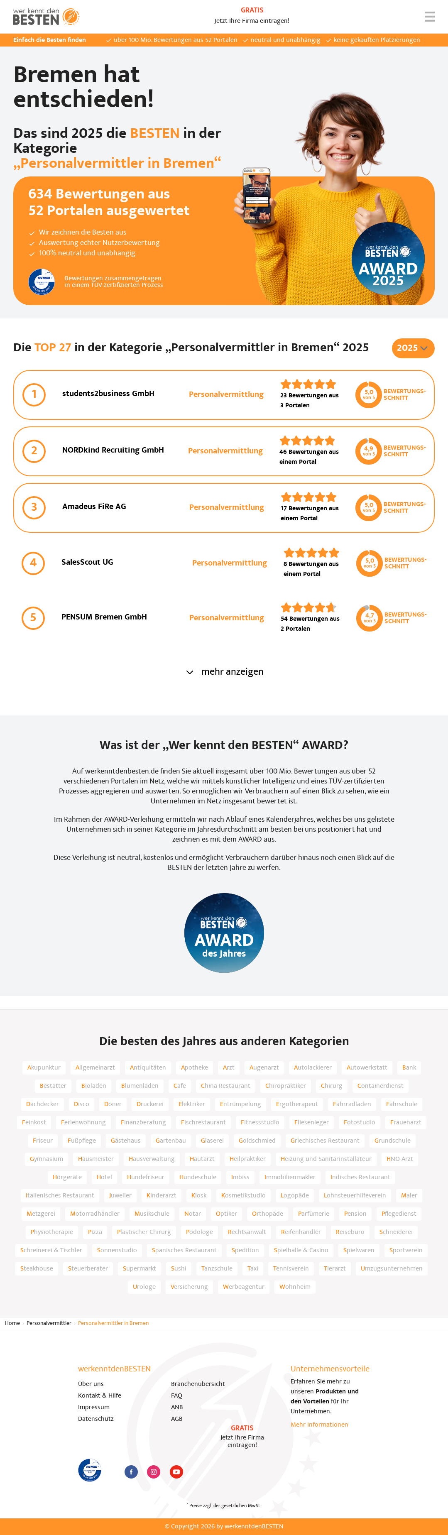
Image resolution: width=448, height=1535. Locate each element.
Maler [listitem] (409, 1195)
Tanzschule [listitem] (217, 1269)
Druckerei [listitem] (150, 1104)
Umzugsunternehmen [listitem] (392, 1269)
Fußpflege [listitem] (82, 1141)
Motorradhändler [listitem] (95, 1214)
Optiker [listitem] (226, 1214)
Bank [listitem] (409, 1068)
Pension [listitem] (355, 1214)
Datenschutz (96, 1419)
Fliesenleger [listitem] (311, 1122)
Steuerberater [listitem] (88, 1269)
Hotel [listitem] (104, 1177)
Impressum (94, 1407)
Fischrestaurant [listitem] (203, 1122)
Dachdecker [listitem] (42, 1104)
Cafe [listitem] (180, 1086)
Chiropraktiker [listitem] (285, 1086)
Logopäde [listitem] (295, 1195)
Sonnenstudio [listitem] (117, 1250)
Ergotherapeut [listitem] (297, 1104)
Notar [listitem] (192, 1214)
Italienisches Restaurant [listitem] (60, 1195)
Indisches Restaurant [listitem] (360, 1177)
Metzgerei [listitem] (41, 1214)
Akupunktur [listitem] (44, 1068)
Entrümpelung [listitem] (240, 1104)
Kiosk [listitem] (198, 1195)
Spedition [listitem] (245, 1250)
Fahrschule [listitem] (401, 1104)
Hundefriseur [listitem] (145, 1177)
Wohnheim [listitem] (295, 1287)
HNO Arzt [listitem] (400, 1159)
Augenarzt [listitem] (264, 1068)
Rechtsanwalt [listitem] (247, 1232)
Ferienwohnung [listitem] (83, 1122)
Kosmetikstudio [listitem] (243, 1195)
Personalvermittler (49, 1323)
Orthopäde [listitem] (267, 1214)
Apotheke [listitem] (194, 1068)
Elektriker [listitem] (192, 1104)
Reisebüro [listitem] (350, 1232)
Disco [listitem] (81, 1104)
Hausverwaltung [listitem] (152, 1159)
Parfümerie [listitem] (313, 1214)
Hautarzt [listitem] (202, 1159)
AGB (177, 1419)
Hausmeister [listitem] (96, 1159)
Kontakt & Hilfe (99, 1396)
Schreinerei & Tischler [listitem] (51, 1250)
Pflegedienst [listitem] (399, 1214)
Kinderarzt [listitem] (161, 1195)
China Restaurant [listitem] (225, 1086)
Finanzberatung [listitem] (143, 1122)
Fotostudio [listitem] (359, 1122)
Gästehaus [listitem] (126, 1141)
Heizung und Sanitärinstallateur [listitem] (326, 1159)
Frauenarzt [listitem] (405, 1122)
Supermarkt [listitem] (139, 1269)
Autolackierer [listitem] (313, 1068)
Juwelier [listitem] (120, 1195)
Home (12, 1323)
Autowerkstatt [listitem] (367, 1068)
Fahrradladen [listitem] (352, 1104)
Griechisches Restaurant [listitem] (325, 1141)
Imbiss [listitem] (240, 1177)
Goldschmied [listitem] (257, 1141)
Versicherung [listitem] (189, 1287)
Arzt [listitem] (229, 1068)
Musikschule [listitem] (152, 1214)
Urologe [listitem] (144, 1287)
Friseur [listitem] (43, 1141)
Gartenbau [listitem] (171, 1141)
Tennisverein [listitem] (291, 1269)
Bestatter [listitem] (53, 1086)
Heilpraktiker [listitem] (248, 1159)
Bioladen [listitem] (93, 1086)
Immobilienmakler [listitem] (290, 1177)
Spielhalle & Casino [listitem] (301, 1250)
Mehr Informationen (319, 1425)
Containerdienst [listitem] (380, 1086)
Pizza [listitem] (95, 1232)
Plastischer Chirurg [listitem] (144, 1232)
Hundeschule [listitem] (197, 1177)
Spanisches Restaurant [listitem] (184, 1250)
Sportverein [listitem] (406, 1250)
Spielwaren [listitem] (359, 1250)
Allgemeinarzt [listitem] (95, 1068)
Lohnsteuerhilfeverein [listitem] (355, 1195)
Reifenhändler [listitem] (301, 1232)
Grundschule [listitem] (393, 1141)
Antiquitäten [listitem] (148, 1068)
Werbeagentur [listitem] (243, 1287)
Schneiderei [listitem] (396, 1232)
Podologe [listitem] (199, 1232)
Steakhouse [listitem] (36, 1269)
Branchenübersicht (198, 1384)
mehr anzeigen (224, 672)
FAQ (176, 1396)
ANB (177, 1407)
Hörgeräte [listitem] (67, 1177)
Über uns (91, 1384)
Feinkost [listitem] (34, 1122)
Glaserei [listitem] (212, 1141)
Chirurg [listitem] (332, 1086)
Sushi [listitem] (178, 1269)
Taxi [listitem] (252, 1269)
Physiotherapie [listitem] (52, 1232)
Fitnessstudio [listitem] (260, 1122)
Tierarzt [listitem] (335, 1269)
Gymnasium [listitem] (46, 1159)
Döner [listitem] (113, 1104)
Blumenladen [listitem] (140, 1086)
